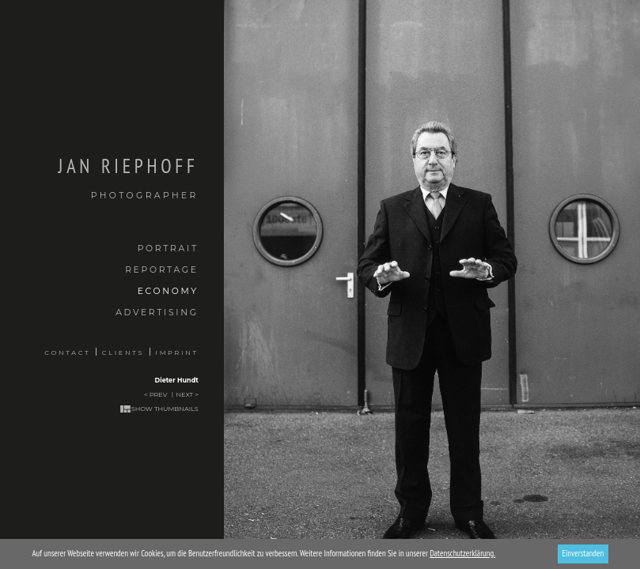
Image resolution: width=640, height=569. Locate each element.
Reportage (162, 270)
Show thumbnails (165, 408)
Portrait (168, 248)
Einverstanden (583, 553)
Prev (159, 394)
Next (185, 394)
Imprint (177, 352)
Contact (67, 352)
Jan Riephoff (99, 178)
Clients (123, 352)
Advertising (157, 312)
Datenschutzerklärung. (462, 553)
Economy (168, 291)
